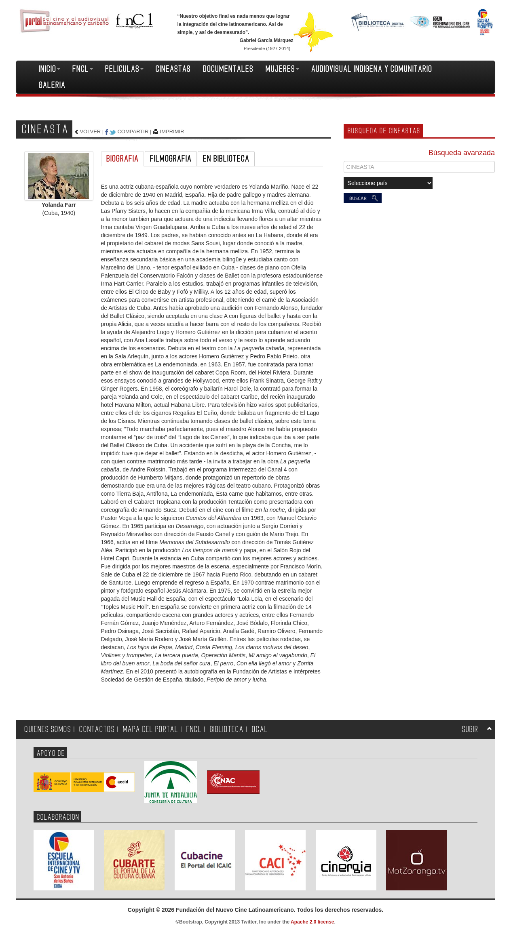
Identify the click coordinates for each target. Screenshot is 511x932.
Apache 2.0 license (312, 922)
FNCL (82, 69)
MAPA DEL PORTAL (150, 729)
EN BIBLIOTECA (226, 158)
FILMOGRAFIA (171, 158)
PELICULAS (124, 69)
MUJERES (282, 69)
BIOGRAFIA (122, 158)
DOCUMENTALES (228, 69)
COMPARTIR (132, 131)
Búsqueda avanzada (462, 153)
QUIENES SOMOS (47, 729)
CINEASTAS (173, 69)
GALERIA (52, 85)
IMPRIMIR (172, 131)
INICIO (49, 69)
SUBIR (470, 729)
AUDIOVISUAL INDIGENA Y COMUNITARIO (371, 69)
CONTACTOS (97, 729)
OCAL (260, 729)
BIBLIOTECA (227, 729)
